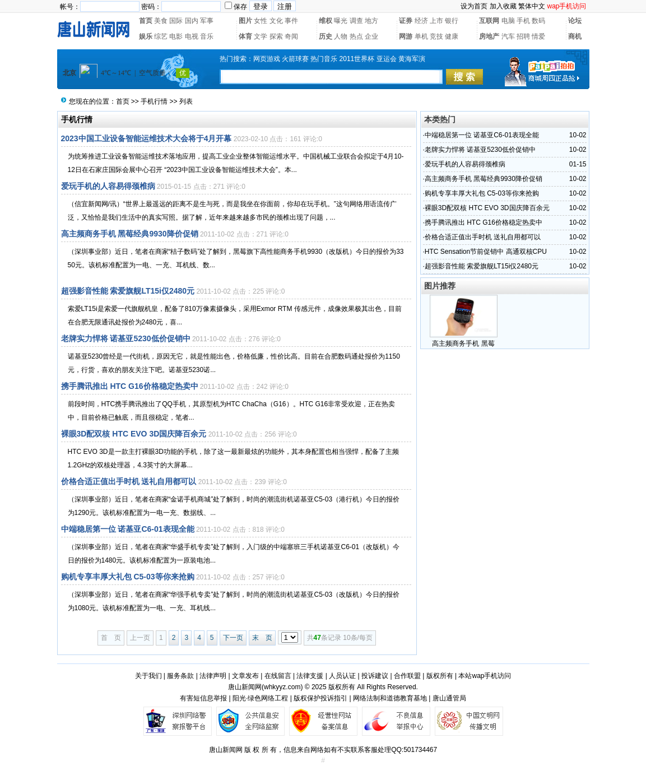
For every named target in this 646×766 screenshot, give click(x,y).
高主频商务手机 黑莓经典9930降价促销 (129, 233)
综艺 (161, 36)
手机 (523, 21)
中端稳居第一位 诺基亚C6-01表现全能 (127, 528)
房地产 (489, 36)
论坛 (575, 21)
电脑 (508, 21)
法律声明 (212, 676)
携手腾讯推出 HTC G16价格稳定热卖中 (129, 386)
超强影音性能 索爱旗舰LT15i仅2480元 (128, 290)
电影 (176, 36)
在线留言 (277, 676)
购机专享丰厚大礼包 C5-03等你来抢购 (127, 576)
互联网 (489, 21)
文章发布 (245, 676)
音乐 (206, 36)
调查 (356, 21)
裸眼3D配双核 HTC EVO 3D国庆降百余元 (134, 433)
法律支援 (309, 676)
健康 (451, 36)
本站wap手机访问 (484, 676)
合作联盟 (407, 676)
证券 (405, 21)
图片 (245, 21)
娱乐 (145, 36)
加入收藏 (503, 6)
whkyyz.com (282, 687)
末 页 (262, 638)
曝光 (340, 21)
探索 (276, 36)
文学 (260, 36)
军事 (206, 21)
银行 (451, 21)
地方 (371, 21)
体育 (245, 36)
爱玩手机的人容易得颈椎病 (108, 186)
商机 (575, 36)
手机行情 (154, 101)
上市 (436, 21)
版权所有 (439, 676)
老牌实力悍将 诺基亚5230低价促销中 (125, 338)
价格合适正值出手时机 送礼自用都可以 (129, 481)
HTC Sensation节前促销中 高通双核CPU (486, 252)
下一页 (233, 638)
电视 (191, 36)
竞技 (436, 36)
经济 (421, 21)
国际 (176, 21)
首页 (145, 21)
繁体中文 (531, 6)
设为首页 (474, 6)
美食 (161, 21)
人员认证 (342, 676)
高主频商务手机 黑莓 (463, 343)
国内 (191, 21)
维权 (325, 21)
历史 (325, 36)
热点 (356, 36)
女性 (260, 21)
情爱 (538, 36)
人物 (340, 36)
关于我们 (148, 676)
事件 (291, 21)
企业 (371, 36)
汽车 (508, 36)
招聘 (523, 36)
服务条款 (180, 676)
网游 (405, 36)
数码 (538, 21)
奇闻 (291, 36)
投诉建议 (374, 676)
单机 (421, 36)
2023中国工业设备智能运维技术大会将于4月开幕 (146, 138)
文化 (276, 21)
